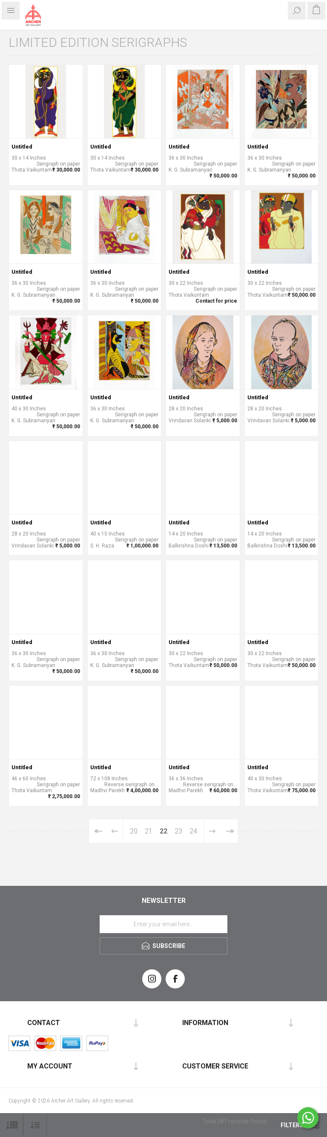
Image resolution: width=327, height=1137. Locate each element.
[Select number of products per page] (11, 1125)
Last (229, 831)
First (97, 831)
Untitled (21, 146)
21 (148, 831)
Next (212, 831)
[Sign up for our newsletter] (163, 924)
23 (178, 831)
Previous (114, 831)
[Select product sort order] (35, 1125)
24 (193, 831)
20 (134, 831)
